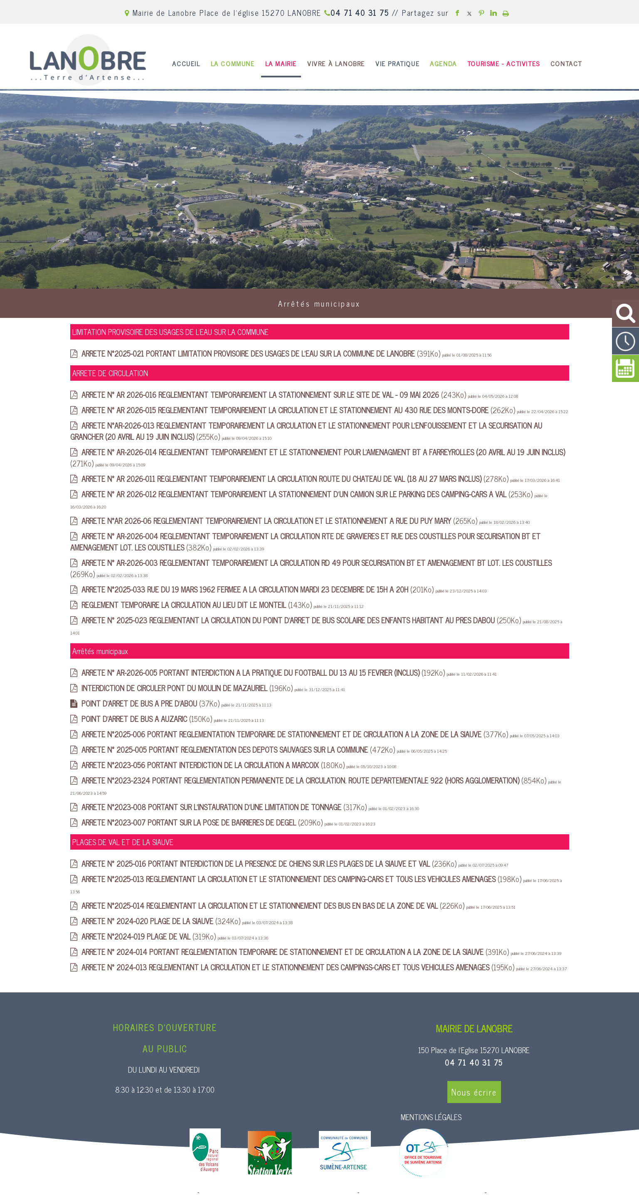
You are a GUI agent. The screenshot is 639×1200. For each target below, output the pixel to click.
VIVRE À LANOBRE (336, 63)
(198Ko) (302, 879)
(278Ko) (296, 478)
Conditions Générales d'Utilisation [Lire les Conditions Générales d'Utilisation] (533, 1192)
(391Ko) (261, 353)
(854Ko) (314, 780)
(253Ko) (308, 494)
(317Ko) (225, 807)
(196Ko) (188, 688)
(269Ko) (311, 568)
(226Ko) (273, 905)
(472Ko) (239, 749)
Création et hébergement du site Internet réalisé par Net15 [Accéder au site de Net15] (278, 1192)
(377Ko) (295, 734)
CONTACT (566, 63)
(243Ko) (274, 394)
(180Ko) (214, 765)
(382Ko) (305, 541)
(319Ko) (149, 936)
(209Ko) (203, 822)
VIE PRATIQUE (397, 63)
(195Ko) (298, 967)
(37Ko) (151, 703)
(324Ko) (161, 921)
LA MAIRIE (281, 63)
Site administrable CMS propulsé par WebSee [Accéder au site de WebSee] (422, 1192)
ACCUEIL (186, 63)
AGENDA (443, 63)
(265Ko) (280, 520)
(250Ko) (302, 620)
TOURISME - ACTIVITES (503, 63)
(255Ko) (306, 431)
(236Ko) (270, 863)
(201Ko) (258, 589)
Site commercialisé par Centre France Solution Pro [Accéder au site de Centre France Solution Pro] (128, 1192)
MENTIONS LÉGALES (431, 1117)
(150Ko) (147, 718)
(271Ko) (317, 457)
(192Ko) (264, 672)
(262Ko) (299, 410)
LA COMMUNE (233, 63)
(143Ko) (197, 604)
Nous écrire (474, 1092)
